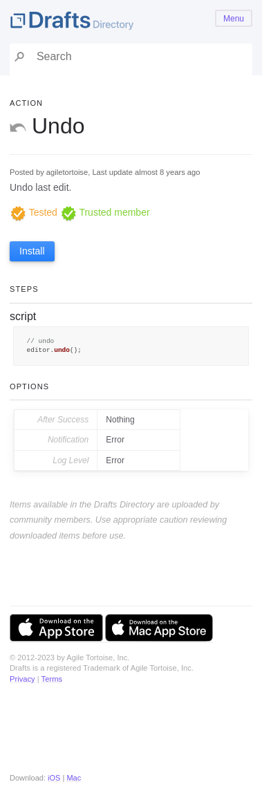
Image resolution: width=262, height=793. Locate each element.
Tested (33, 212)
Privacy (22, 679)
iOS (54, 778)
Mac (73, 778)
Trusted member (105, 212)
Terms (51, 679)
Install (32, 250)
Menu (233, 19)
